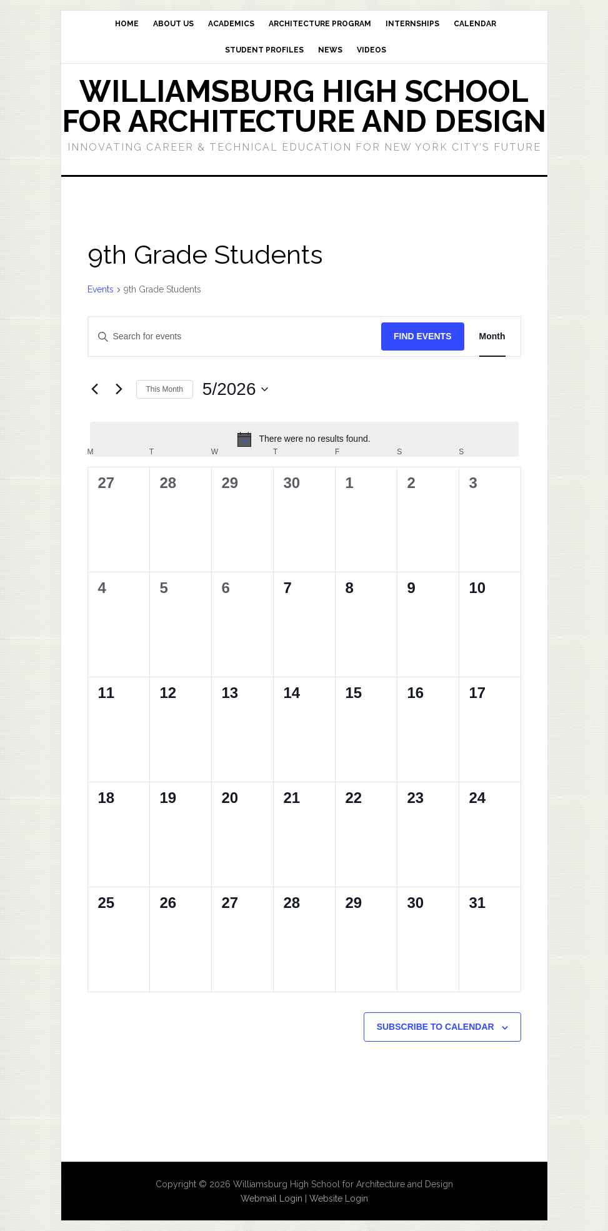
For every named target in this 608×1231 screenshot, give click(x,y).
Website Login (338, 1199)
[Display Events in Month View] (492, 336)
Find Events (423, 336)
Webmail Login (271, 1199)
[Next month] (119, 389)
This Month (164, 389)
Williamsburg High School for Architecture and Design (304, 106)
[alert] (304, 439)
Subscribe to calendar (435, 1027)
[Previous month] (94, 389)
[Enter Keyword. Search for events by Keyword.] (234, 336)
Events (100, 289)
